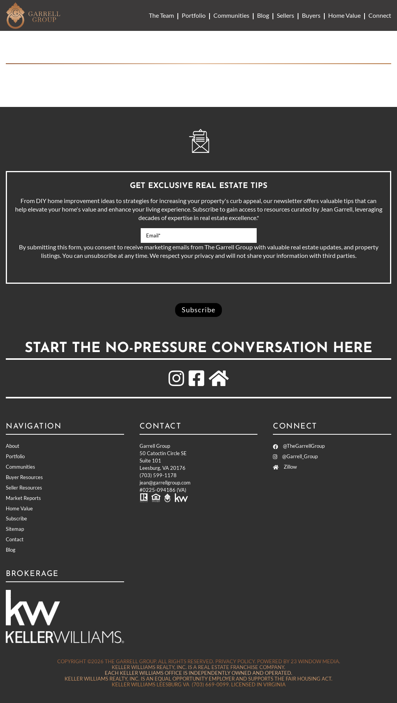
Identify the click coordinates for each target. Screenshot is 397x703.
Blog (263, 15)
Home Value (344, 15)
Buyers (311, 15)
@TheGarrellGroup (299, 446)
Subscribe (16, 518)
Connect (379, 15)
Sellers (285, 15)
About (12, 446)
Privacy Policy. (235, 661)
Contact (15, 539)
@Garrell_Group (295, 456)
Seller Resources (24, 487)
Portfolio (194, 15)
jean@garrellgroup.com (165, 482)
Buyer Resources (24, 477)
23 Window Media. (315, 661)
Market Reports (23, 498)
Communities (231, 15)
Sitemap (15, 529)
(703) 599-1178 (158, 475)
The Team (161, 15)
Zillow (285, 467)
